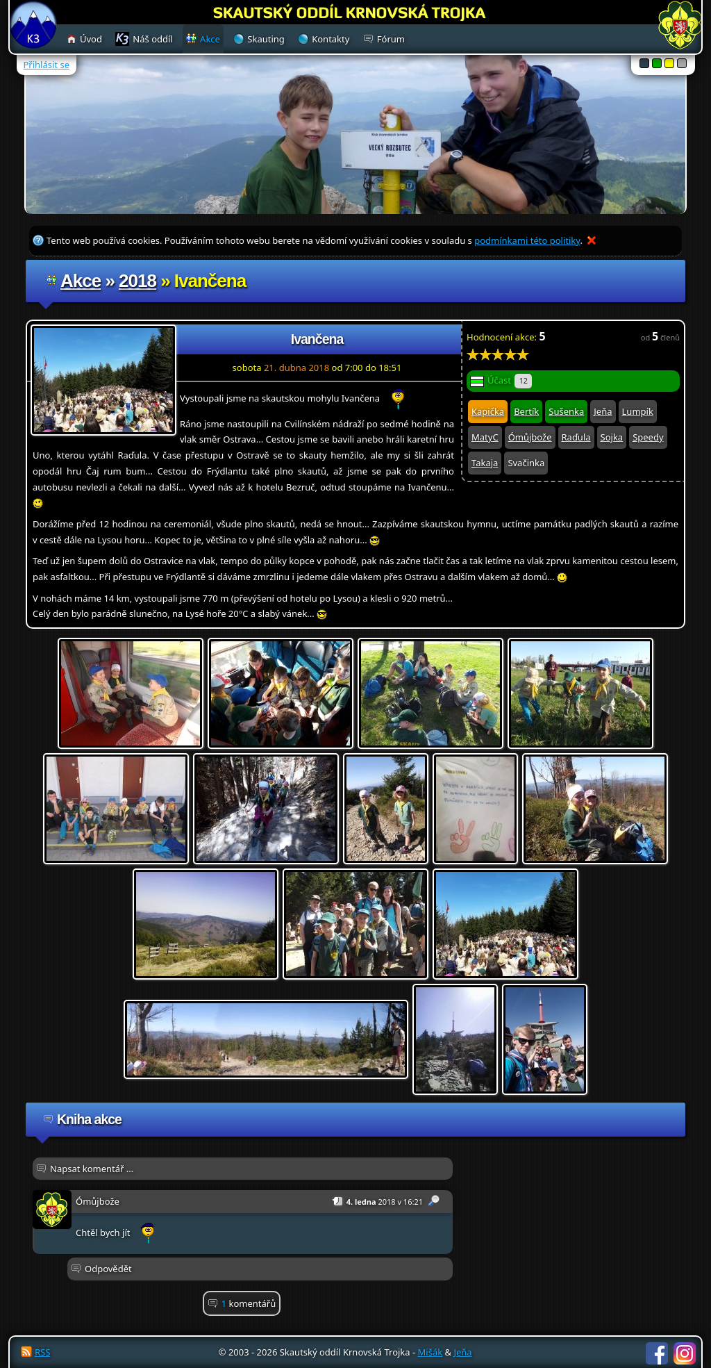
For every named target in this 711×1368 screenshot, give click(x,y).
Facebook (657, 1353)
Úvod (91, 39)
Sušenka (566, 411)
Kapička (487, 411)
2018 (137, 280)
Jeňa (603, 411)
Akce (80, 280)
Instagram (685, 1353)
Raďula (576, 437)
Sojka (612, 437)
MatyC (485, 437)
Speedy (648, 437)
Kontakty (330, 39)
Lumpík (637, 411)
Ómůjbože (530, 437)
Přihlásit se (46, 64)
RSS (42, 1352)
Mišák (430, 1352)
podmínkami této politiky (527, 240)
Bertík (526, 411)
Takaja (484, 462)
